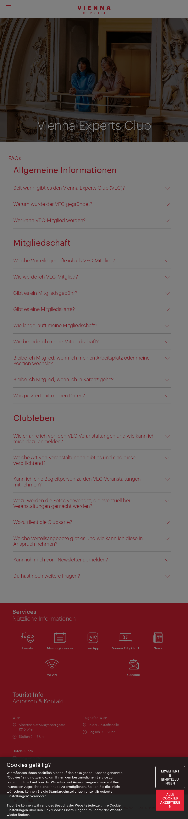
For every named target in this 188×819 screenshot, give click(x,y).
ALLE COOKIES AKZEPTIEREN (170, 801)
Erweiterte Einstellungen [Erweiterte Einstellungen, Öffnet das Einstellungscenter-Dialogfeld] (170, 778)
